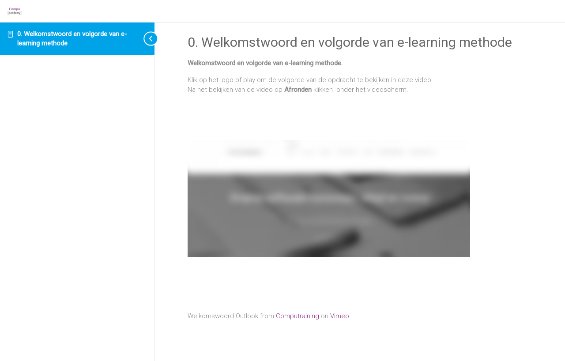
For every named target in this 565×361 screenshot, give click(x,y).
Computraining (297, 316)
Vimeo (339, 316)
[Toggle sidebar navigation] (143, 38)
